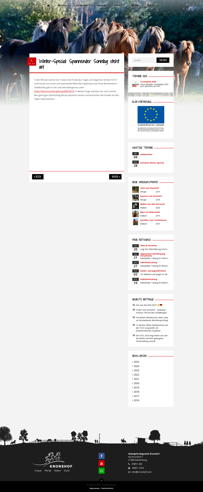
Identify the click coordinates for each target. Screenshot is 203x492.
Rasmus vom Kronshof (151, 196)
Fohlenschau (146, 154)
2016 (136, 400)
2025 (136, 361)
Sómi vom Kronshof (149, 188)
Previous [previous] (2, 40)
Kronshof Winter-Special (152, 163)
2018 (136, 391)
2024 (136, 366)
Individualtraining (148, 262)
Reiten (134, 5)
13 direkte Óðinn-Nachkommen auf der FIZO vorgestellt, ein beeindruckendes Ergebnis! (152, 328)
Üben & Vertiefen (148, 245)
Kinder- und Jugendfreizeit (153, 271)
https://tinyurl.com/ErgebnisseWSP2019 (54, 91)
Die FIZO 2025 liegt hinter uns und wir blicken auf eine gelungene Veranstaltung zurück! (151, 338)
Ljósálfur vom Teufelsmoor (153, 220)
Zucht (151, 5)
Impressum (94, 488)
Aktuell (62, 5)
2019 (136, 387)
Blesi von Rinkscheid (150, 212)
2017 (136, 396)
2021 (136, 378)
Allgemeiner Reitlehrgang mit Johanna (152, 255)
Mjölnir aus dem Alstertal (152, 204)
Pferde (118, 5)
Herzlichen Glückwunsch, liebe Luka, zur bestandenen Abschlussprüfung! (152, 319)
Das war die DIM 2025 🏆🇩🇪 (149, 305)
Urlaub (101, 5)
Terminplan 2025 (148, 81)
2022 (136, 374)
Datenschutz (107, 488)
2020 (136, 383)
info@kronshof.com (141, 471)
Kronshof (82, 5)
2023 (136, 370)
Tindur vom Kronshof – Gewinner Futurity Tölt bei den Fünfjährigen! (151, 311)
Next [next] (200, 40)
